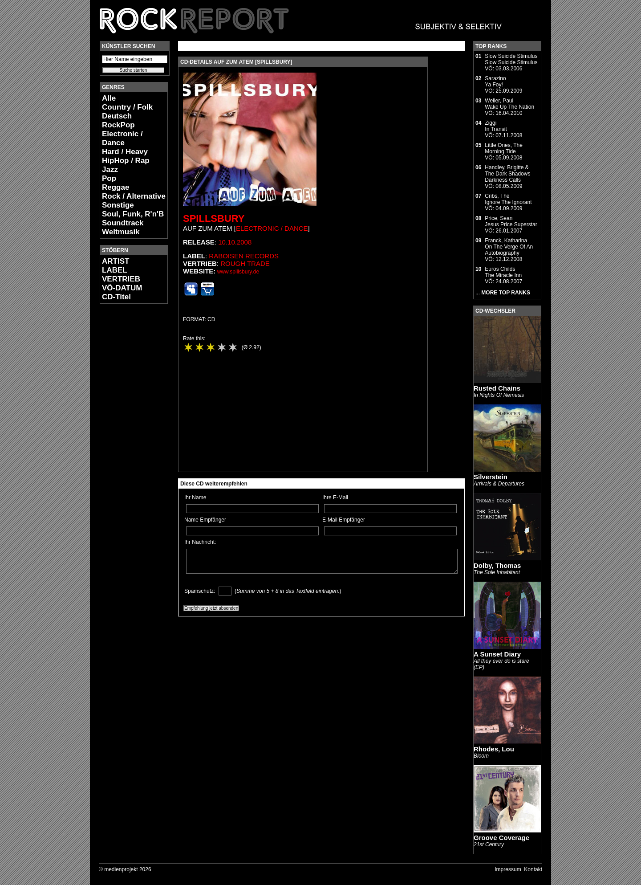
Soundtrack (123, 223)
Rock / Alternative (134, 196)
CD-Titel (116, 297)
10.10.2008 (235, 242)
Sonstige (118, 205)
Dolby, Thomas (497, 565)
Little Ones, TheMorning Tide (504, 148)
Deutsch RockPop (118, 120)
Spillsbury (214, 218)
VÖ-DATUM (122, 288)
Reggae (115, 187)
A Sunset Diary (497, 654)
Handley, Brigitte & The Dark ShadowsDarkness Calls (507, 173)
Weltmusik (121, 232)
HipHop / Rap (126, 160)
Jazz (110, 169)
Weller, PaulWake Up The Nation (509, 104)
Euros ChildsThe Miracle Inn (503, 272)
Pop (109, 178)
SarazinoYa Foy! (495, 81)
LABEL (114, 270)
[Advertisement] (126, 443)
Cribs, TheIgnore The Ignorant (508, 199)
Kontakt (533, 869)
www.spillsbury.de (238, 272)
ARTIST (115, 261)
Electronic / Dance (122, 138)
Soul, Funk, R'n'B (133, 214)
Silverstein (490, 477)
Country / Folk (127, 107)
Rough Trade (245, 263)
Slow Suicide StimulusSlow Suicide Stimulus (511, 59)
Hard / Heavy (125, 151)
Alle (109, 98)
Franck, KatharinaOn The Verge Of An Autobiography (509, 246)
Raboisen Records (244, 256)
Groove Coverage (501, 837)
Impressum (508, 869)
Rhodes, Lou (494, 749)
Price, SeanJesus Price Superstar (511, 221)
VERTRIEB (121, 279)
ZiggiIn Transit (496, 126)
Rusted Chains (497, 388)
